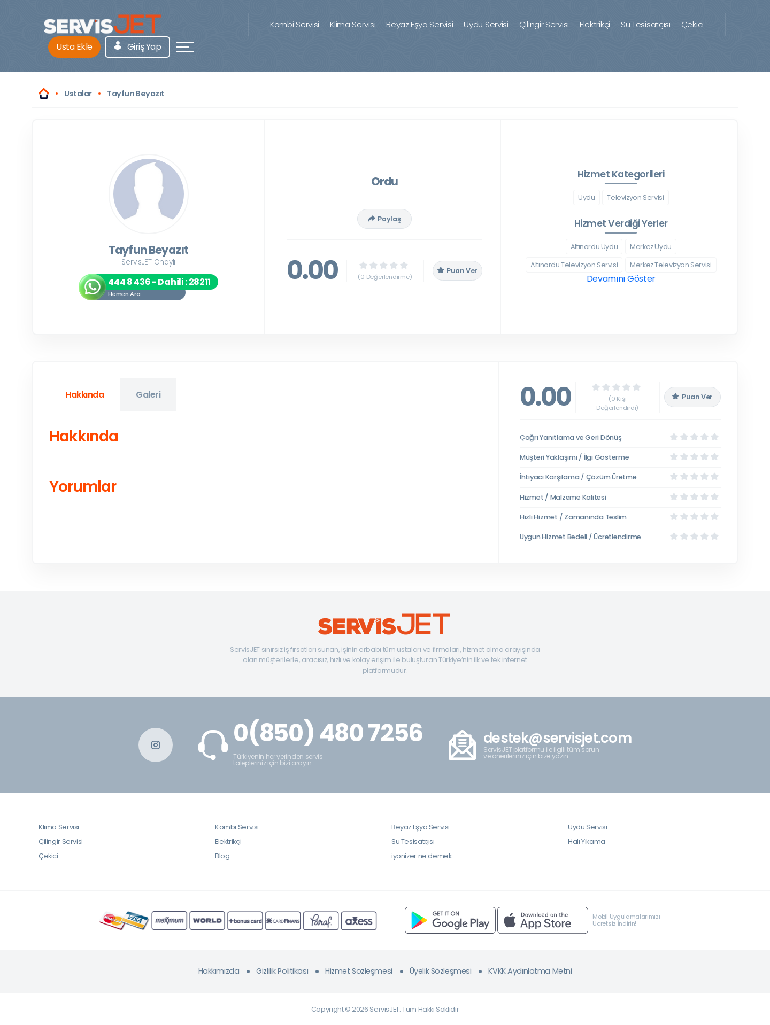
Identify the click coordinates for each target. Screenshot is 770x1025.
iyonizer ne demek (421, 855)
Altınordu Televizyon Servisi (574, 264)
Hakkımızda (219, 971)
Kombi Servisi (294, 24)
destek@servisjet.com (557, 738)
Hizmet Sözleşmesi (358, 971)
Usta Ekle (74, 47)
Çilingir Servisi (544, 24)
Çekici (692, 24)
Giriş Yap (137, 47)
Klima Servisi (352, 24)
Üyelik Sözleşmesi (441, 971)
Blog (222, 855)
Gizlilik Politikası (282, 971)
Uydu (586, 197)
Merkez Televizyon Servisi (670, 264)
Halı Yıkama (586, 841)
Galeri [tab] (148, 395)
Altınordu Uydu (594, 246)
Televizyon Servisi (635, 197)
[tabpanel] (265, 463)
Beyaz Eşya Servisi (419, 24)
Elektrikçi (595, 24)
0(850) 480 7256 (328, 733)
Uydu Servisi (486, 24)
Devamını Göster (621, 279)
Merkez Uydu (651, 246)
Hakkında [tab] (84, 395)
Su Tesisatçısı (646, 24)
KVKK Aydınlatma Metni (530, 971)
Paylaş (384, 218)
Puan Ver (457, 270)
